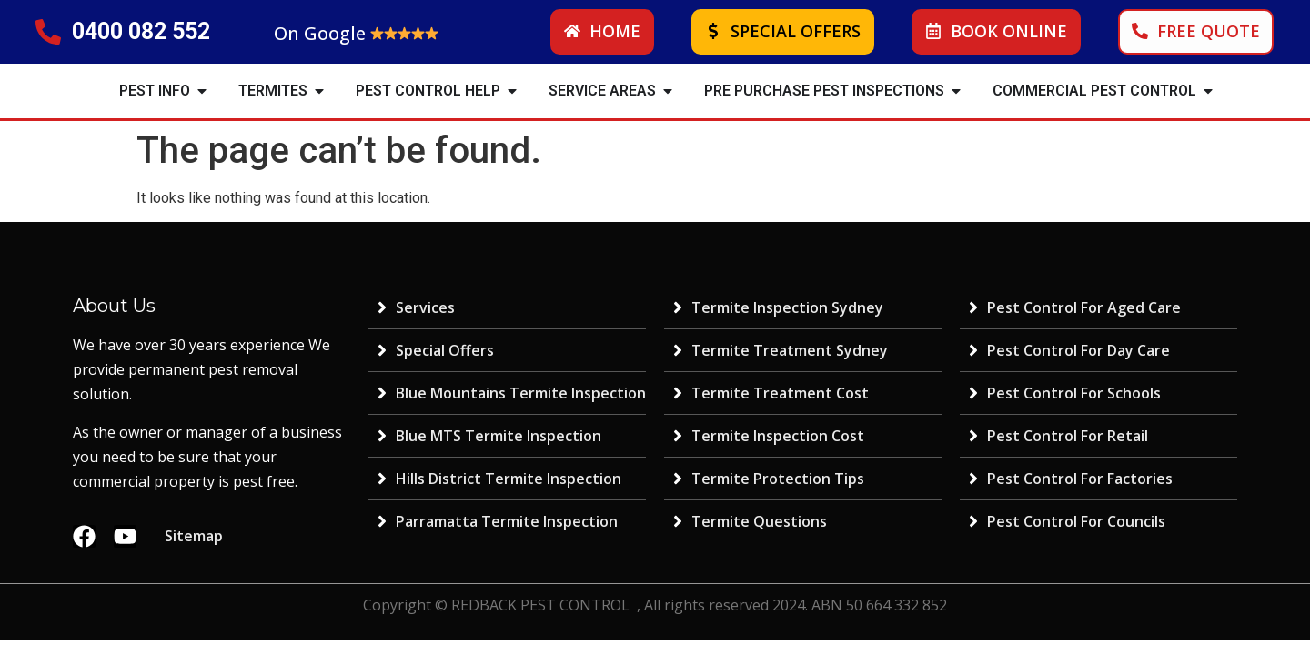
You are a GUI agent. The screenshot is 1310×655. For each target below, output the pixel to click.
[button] (202, 91)
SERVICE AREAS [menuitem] (602, 90)
